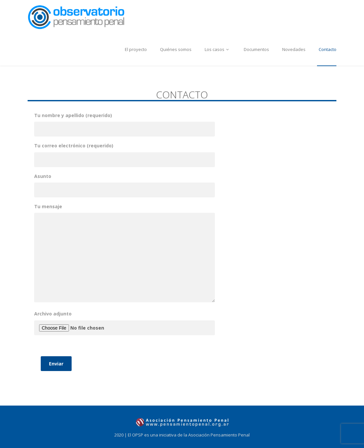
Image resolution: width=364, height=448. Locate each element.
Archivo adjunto (124, 341)
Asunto (124, 183)
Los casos (218, 49)
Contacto (327, 49)
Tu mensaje (124, 253)
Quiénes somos (176, 49)
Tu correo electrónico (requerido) (124, 152)
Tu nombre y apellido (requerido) (124, 122)
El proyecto (136, 49)
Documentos (256, 49)
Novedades (294, 49)
